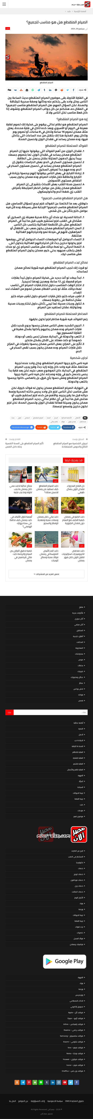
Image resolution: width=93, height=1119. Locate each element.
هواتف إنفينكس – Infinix (73, 1024)
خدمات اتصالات (77, 892)
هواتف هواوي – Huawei (73, 1059)
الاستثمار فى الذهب (75, 856)
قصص (80, 700)
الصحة (49, 417)
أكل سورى (79, 618)
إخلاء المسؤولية (38, 1101)
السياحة (80, 787)
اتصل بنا (12, 1101)
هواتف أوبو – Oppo (75, 1018)
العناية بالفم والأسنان (75, 769)
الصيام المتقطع (38, 417)
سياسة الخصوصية (55, 1101)
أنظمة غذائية (78, 723)
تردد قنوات (79, 927)
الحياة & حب (78, 740)
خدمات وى (79, 886)
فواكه (80, 694)
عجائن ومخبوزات (77, 677)
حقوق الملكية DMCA (74, 1101)
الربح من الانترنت (77, 851)
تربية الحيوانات (78, 793)
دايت (7, 28)
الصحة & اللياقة (77, 746)
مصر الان (44, 1113)
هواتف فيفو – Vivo (75, 1047)
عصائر (81, 683)
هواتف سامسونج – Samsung (71, 1036)
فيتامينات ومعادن (76, 944)
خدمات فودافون (77, 880)
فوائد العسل (78, 938)
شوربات (80, 671)
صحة (13, 417)
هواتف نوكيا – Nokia (75, 1053)
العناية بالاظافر (77, 752)
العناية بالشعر (78, 764)
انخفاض (27, 417)
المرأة (81, 781)
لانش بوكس (78, 689)
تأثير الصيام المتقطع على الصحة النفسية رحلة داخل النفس (24, 445)
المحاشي (79, 630)
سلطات (80, 665)
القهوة (80, 775)
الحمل (81, 734)
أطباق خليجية (78, 636)
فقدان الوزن (72, 421)
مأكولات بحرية (77, 613)
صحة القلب (82, 421)
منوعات (80, 810)
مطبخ (81, 607)
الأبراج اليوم (78, 897)
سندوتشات (79, 654)
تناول (19, 417)
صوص (80, 659)
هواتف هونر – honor (75, 1065)
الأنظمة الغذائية (66, 417)
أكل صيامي (78, 624)
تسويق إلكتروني (76, 1006)
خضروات (80, 932)
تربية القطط (79, 799)
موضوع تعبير (78, 816)
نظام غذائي (54, 421)
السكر (56, 417)
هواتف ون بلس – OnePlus (72, 1071)
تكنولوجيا (79, 862)
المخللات (79, 642)
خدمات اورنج (78, 874)
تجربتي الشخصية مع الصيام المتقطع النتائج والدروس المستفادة (70, 445)
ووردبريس (79, 995)
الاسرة (80, 728)
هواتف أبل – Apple (75, 1012)
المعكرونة (79, 648)
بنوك (81, 903)
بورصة (80, 909)
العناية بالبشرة (78, 758)
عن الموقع (23, 1101)
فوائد (63, 421)
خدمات (80, 868)
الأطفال (77, 417)
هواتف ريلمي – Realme (73, 1030)
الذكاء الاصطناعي (76, 1001)
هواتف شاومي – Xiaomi (73, 1041)
